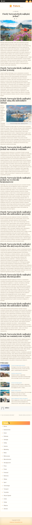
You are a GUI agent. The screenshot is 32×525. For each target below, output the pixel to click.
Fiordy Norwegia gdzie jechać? (18, 365)
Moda (5, 452)
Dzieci (5, 433)
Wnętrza (6, 505)
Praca (5, 466)
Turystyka (16, 11)
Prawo (5, 469)
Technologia (7, 485)
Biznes (5, 426)
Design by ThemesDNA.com (16, 522)
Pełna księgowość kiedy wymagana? (19, 398)
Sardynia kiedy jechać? (16, 373)
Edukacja (6, 436)
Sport (5, 482)
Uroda (5, 498)
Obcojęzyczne (7, 462)
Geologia (6, 439)
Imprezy (6, 446)
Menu (4, 1)
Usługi (5, 502)
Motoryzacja (7, 456)
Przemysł (6, 472)
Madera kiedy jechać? (16, 390)
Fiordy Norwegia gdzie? (16, 382)
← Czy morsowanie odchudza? (7, 415)
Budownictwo (7, 429)
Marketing (6, 449)
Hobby (5, 442)
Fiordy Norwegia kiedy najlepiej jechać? (16, 15)
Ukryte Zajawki (7, 495)
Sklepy (5, 479)
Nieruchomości (7, 459)
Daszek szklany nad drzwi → (25, 415)
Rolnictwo (6, 475)
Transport (6, 489)
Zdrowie (6, 508)
